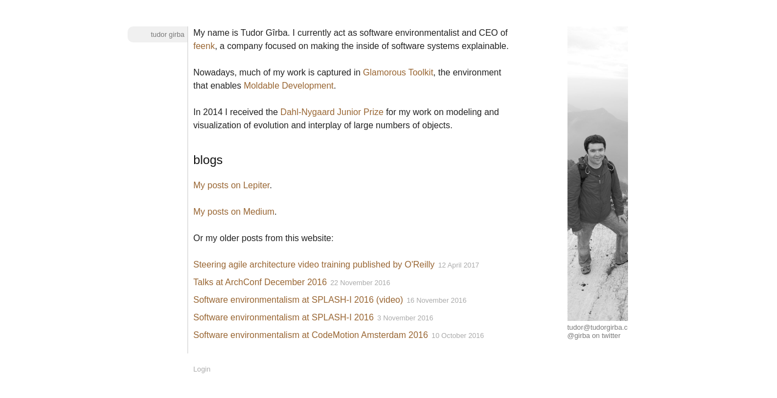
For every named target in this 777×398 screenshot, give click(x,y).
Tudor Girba (167, 34)
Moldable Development (289, 85)
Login (202, 369)
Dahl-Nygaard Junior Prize (332, 112)
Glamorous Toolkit (398, 72)
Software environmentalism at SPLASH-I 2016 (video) (299, 299)
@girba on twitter (594, 335)
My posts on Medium (234, 211)
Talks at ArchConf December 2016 (260, 282)
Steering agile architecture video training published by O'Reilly (314, 264)
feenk (204, 46)
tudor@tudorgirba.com (602, 327)
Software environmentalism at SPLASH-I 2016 (284, 317)
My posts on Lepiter (232, 185)
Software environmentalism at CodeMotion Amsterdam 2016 (311, 335)
